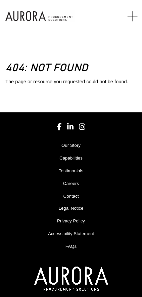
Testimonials (71, 170)
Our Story (71, 145)
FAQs (71, 246)
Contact (71, 196)
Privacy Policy (71, 220)
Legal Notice (70, 208)
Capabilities (71, 158)
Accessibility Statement (71, 233)
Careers (71, 183)
